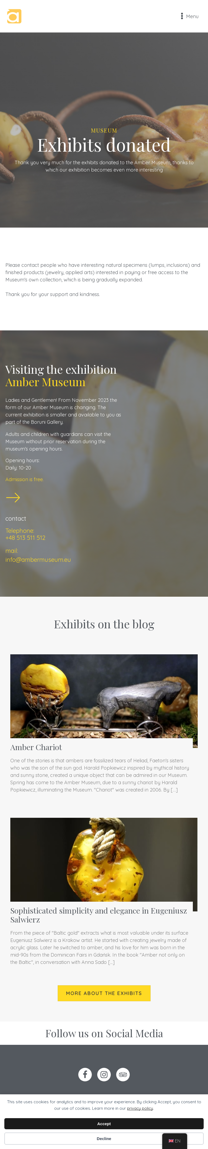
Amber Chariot (36, 747)
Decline (104, 1138)
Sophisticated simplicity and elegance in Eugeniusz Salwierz (98, 914)
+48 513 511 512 (25, 537)
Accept (104, 1123)
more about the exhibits (104, 993)
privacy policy (140, 1108)
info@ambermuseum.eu (38, 559)
